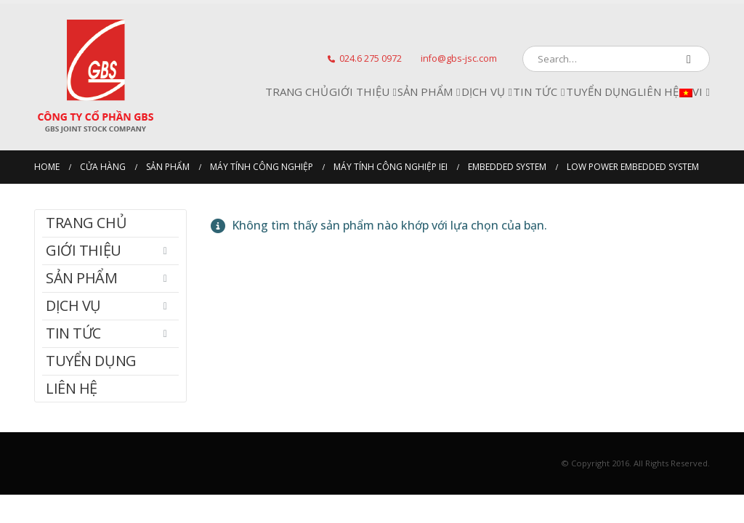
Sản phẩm (425, 91)
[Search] (688, 58)
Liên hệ (658, 91)
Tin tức (535, 91)
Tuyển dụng (601, 91)
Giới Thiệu (359, 91)
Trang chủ (296, 91)
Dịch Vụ (483, 91)
